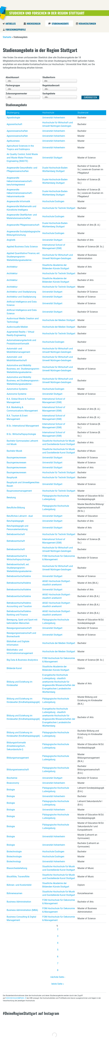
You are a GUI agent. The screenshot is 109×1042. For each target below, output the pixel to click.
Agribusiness (13, 141)
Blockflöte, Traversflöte (18, 876)
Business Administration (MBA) (22, 910)
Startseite (7, 37)
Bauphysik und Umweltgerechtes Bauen (23, 484)
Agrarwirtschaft (14, 124)
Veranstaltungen (87, 23)
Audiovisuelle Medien (17, 327)
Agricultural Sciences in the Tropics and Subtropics (20, 147)
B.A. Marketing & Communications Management (22, 409)
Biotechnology (14, 861)
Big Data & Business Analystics (22, 660)
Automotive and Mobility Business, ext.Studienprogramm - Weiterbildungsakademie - (23, 380)
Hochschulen (33, 23)
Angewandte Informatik (18, 201)
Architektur (12, 266)
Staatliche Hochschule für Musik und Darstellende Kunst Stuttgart (58, 442)
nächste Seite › (57, 977)
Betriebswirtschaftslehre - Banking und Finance (19, 613)
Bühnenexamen (14, 893)
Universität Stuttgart (52, 157)
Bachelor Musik (14, 451)
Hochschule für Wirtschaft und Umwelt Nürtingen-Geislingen (57, 124)
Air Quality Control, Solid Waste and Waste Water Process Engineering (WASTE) (22, 157)
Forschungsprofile (16, 29)
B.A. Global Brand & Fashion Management (21, 401)
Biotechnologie (14, 851)
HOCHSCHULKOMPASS (15, 998)
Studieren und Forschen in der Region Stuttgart (46, 12)
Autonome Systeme (16, 394)
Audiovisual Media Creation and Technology (23, 320)
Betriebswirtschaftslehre (19, 576)
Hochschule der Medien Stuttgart (58, 320)
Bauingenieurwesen (16, 457)
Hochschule (48, 112)
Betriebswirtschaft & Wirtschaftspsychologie (18, 558)
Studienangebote (60, 23)
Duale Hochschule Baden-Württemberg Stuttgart (55, 169)
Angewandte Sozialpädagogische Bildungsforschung (23, 233)
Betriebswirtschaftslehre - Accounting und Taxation (19, 605)
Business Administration (19, 901)
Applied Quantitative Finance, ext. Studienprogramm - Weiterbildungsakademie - (23, 256)
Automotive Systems (17, 389)
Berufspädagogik (15, 521)
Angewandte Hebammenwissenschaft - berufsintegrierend (20, 181)
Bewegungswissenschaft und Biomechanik (21, 635)
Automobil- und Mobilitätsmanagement (18, 350)
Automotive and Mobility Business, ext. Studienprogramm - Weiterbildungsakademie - (23, 369)
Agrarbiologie (13, 117)
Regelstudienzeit (50, 85)
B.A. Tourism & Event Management (17, 417)
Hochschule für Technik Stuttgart (58, 208)
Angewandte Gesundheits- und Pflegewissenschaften (22, 169)
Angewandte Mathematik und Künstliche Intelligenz (21, 208)
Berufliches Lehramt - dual (20, 516)
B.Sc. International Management (23, 425)
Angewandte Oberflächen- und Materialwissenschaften (22, 216)
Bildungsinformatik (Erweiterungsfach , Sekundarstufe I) (16, 746)
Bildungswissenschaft (18, 769)
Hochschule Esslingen (53, 201)
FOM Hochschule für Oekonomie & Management (58, 558)
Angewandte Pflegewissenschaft (23, 224)
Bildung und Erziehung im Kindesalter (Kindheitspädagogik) (23, 700)
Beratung (11, 497)
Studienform (48, 77)
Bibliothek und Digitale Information (18, 643)
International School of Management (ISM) (53, 247)
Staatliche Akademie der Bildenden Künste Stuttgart (55, 267)
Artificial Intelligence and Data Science (22, 303)
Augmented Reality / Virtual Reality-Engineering (20, 333)
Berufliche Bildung (16, 507)
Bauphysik (12, 477)
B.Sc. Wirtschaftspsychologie (21, 434)
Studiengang (13, 112)
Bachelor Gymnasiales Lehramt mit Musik (22, 442)
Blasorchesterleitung (17, 868)
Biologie (11, 789)
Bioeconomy (13, 783)
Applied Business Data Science (22, 246)
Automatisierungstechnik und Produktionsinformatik (21, 342)
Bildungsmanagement (18, 757)
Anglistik (11, 240)
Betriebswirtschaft (16, 534)
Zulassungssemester (16, 93)
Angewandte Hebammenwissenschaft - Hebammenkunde (20, 193)
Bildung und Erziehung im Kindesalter (19, 683)
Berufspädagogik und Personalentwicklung (17, 528)
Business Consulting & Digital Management (21, 918)
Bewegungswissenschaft (19, 628)
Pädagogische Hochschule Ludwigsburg (55, 497)
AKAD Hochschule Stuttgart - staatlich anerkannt (56, 583)
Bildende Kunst (14, 668)
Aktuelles (11, 23)
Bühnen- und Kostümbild (19, 885)
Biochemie (12, 778)
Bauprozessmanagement (19, 490)
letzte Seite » (57, 983)
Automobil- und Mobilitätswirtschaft (17, 359)
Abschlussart (12, 77)
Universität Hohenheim (53, 117)
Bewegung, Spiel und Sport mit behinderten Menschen (22, 621)
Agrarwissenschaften (17, 131)
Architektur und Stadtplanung (21, 291)
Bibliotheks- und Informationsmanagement (20, 651)
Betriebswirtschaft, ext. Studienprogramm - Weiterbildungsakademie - (20, 568)
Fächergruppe (13, 85)
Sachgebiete (48, 93)
